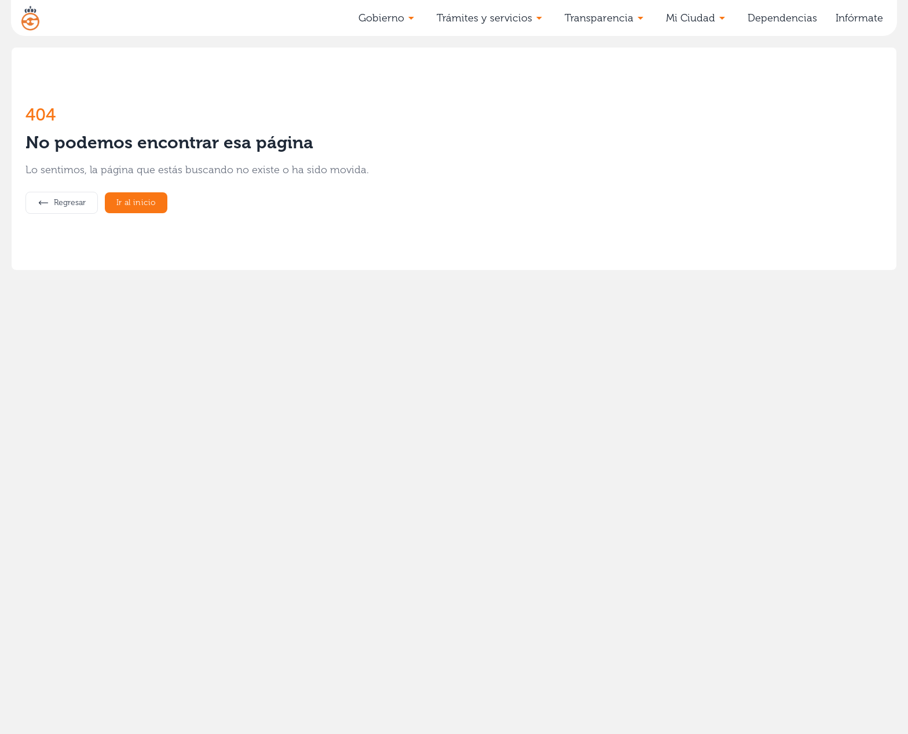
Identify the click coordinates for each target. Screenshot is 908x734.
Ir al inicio (136, 202)
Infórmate (859, 18)
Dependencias (782, 18)
